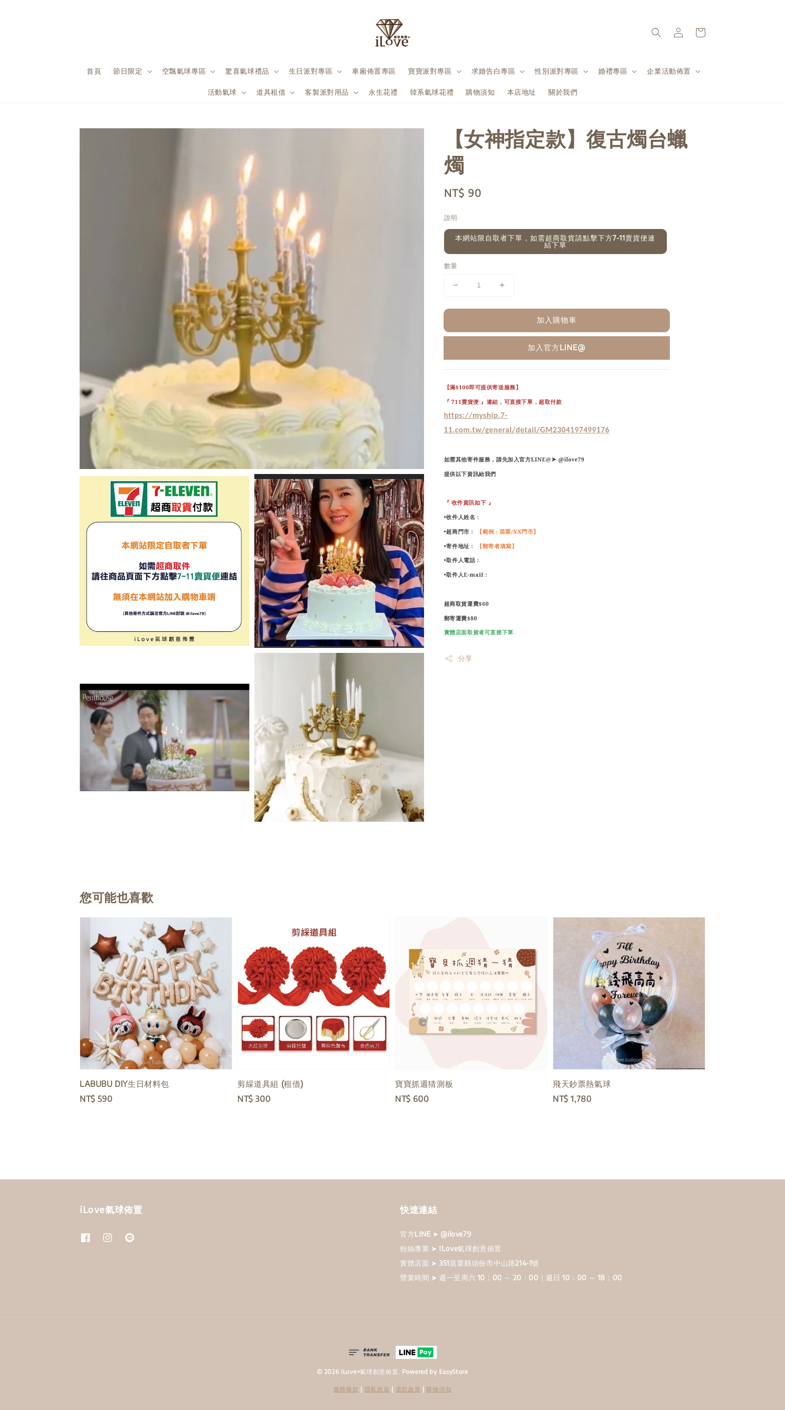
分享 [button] (458, 658)
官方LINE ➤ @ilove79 (435, 1234)
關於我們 (562, 92)
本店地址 (521, 92)
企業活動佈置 (669, 71)
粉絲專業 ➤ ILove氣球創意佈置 (451, 1248)
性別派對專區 (557, 71)
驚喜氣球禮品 (247, 71)
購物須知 (480, 92)
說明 (451, 217)
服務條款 (346, 1389)
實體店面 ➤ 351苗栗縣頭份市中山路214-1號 (469, 1263)
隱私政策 (377, 1389)
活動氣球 (222, 92)
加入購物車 (557, 319)
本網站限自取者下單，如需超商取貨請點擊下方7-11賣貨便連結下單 (555, 241)
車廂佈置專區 (374, 71)
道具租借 (270, 92)
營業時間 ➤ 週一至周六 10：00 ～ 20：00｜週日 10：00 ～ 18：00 (511, 1277)
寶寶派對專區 (430, 71)
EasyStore (453, 1371)
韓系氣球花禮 (432, 92)
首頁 (94, 71)
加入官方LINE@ (556, 347)
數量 (451, 266)
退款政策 (408, 1389)
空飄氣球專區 (184, 71)
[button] (656, 33)
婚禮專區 (612, 71)
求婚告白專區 (494, 71)
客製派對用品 (327, 92)
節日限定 (127, 71)
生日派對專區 (311, 71)
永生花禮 (383, 92)
